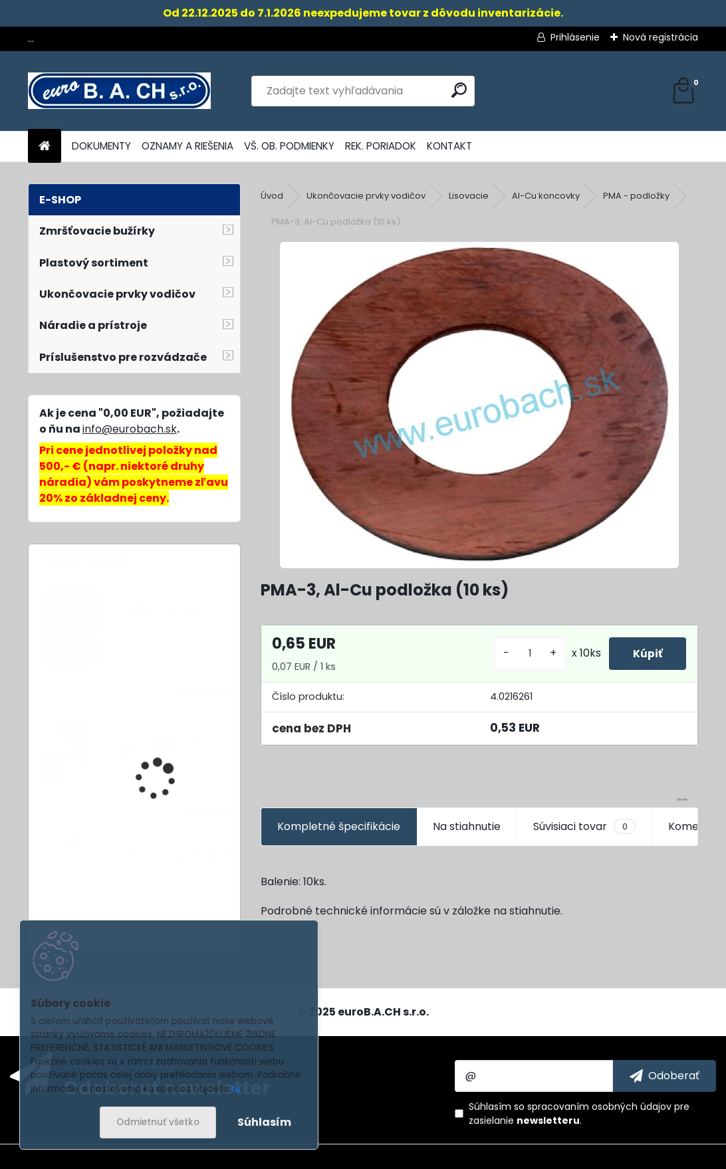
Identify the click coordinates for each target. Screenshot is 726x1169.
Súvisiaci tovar (584, 827)
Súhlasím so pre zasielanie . (579, 1113)
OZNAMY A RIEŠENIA (187, 146)
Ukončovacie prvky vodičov (365, 195)
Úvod (272, 195)
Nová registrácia (660, 37)
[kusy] (524, 653)
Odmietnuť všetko (157, 1122)
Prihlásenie (575, 37)
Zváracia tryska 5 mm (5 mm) (174, 863)
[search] (459, 90)
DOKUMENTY (101, 146)
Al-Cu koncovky (546, 195)
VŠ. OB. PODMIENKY (289, 146)
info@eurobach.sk (129, 429)
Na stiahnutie (467, 826)
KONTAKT (449, 146)
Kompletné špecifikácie (338, 826)
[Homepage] (44, 146)
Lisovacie (469, 195)
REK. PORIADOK (380, 146)
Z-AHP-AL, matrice (158, 609)
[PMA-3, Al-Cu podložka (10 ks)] (479, 405)
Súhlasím (264, 1122)
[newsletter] (664, 1076)
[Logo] (119, 91)
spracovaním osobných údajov (599, 1106)
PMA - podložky (636, 195)
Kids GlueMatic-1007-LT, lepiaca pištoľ (172, 744)
